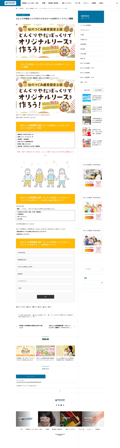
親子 (34, 316)
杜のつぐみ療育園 (67, 315)
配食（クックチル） (67, 3)
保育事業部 (84, 47)
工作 (55, 315)
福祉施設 (23, 316)
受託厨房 (83, 52)
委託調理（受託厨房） (53, 3)
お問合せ (101, 3)
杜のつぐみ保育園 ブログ (88, 73)
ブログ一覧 (77, 3)
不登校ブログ (84, 41)
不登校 (83, 36)
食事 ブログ (84, 90)
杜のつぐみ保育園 (86, 68)
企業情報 (94, 3)
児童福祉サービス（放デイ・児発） (30, 3)
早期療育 (61, 315)
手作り (57, 315)
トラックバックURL (20, 380)
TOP (21, 429)
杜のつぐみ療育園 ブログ (23, 14)
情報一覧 (83, 63)
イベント (51, 315)
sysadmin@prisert (27, 315)
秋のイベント (30, 316)
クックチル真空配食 (86, 25)
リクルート (86, 3)
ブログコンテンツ (86, 31)
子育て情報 (84, 57)
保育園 (43, 3)
